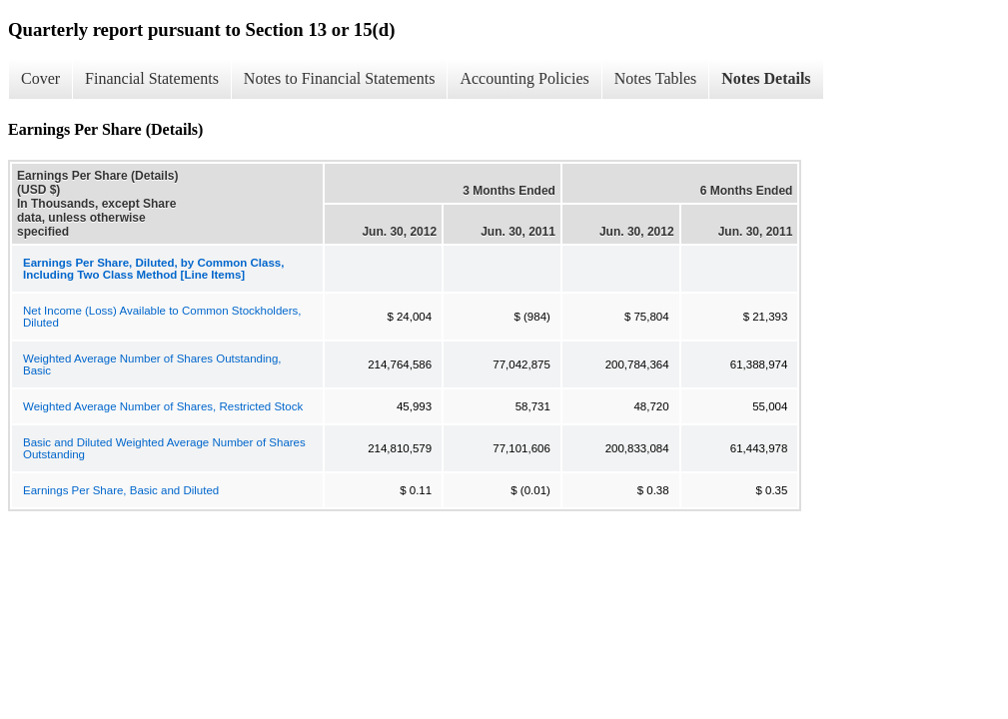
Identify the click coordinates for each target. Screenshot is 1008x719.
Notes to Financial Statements (340, 78)
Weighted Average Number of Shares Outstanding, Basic (152, 364)
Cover (40, 78)
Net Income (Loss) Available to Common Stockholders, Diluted (162, 317)
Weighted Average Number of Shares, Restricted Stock (163, 406)
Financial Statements (152, 78)
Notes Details (765, 78)
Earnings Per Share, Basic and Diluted (121, 490)
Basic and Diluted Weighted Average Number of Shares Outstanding (164, 448)
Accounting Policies (524, 78)
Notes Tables (655, 78)
